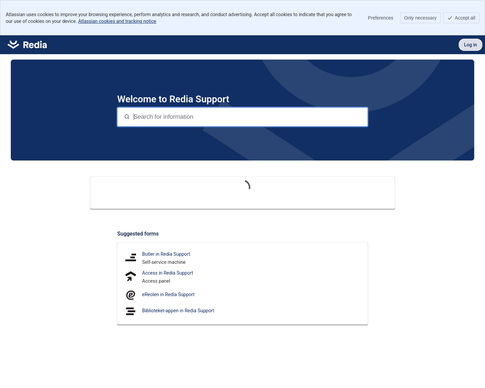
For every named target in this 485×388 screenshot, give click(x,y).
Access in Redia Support (167, 273)
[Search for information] (249, 117)
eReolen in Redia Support (168, 294)
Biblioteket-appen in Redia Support (178, 310)
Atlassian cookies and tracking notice (117, 21)
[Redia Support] (27, 45)
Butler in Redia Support (166, 254)
